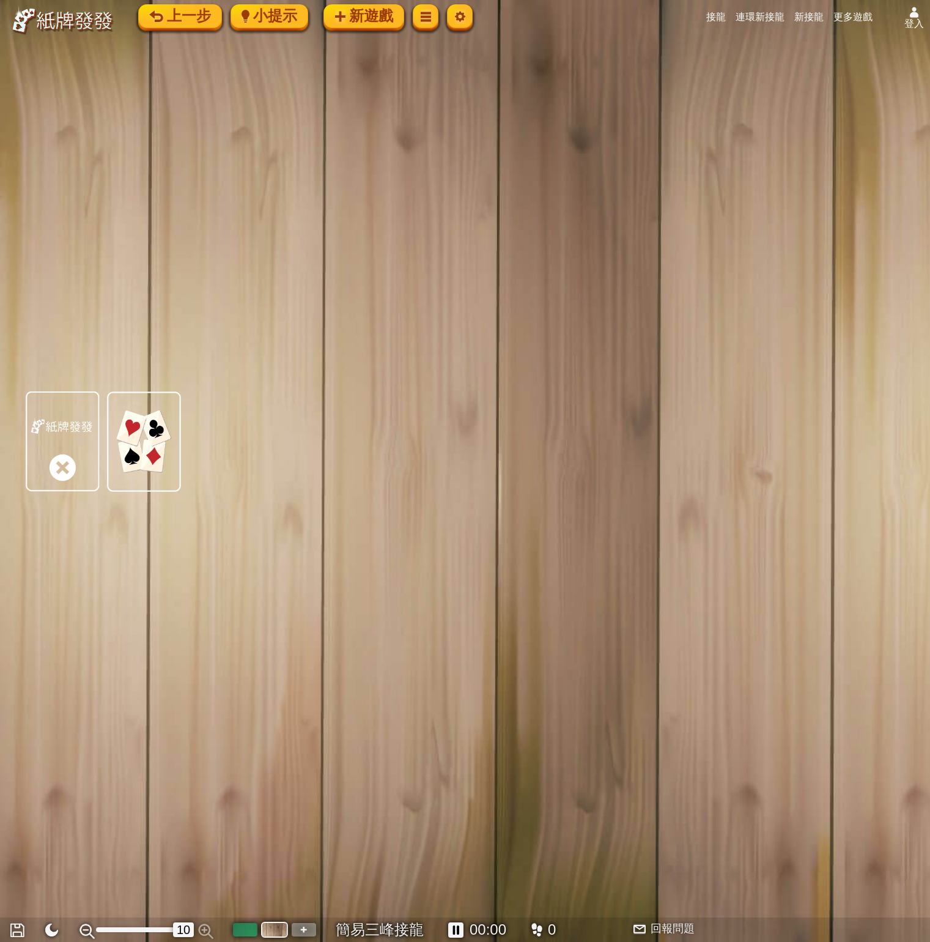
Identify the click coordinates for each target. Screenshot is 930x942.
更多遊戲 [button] (853, 17)
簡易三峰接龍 (380, 929)
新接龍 (809, 17)
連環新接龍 (760, 17)
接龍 (716, 17)
